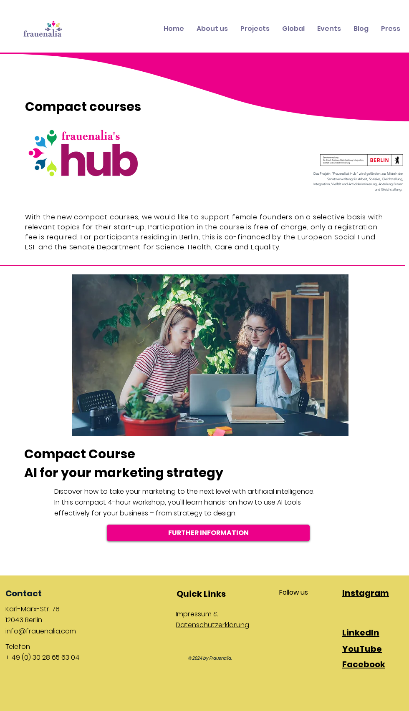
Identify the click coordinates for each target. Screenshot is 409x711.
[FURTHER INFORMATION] (208, 533)
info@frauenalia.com (40, 631)
